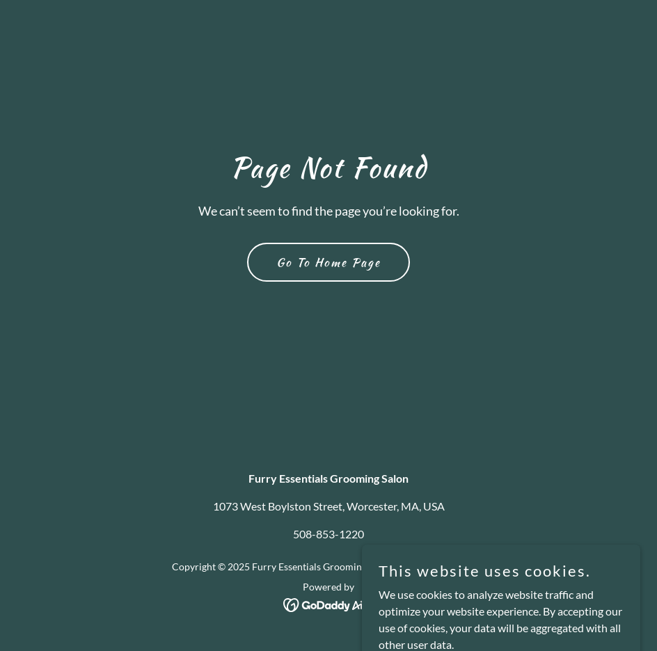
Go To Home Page (328, 262)
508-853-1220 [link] (328, 533)
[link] (328, 603)
